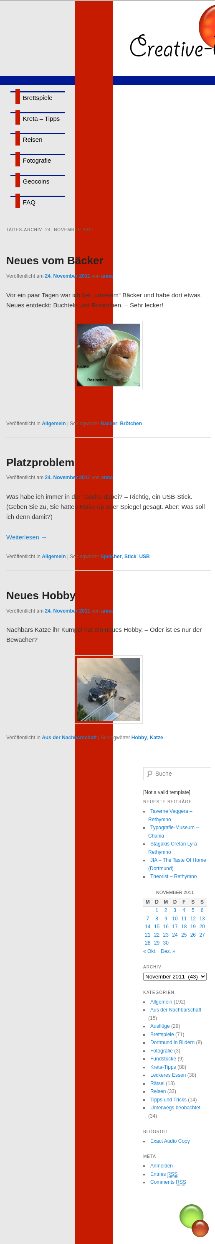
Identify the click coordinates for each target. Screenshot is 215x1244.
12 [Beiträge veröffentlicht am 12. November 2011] (193, 919)
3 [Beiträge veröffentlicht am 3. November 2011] (175, 910)
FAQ (29, 202)
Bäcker (109, 424)
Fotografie (37, 160)
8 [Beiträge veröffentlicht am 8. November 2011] (156, 919)
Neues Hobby (41, 595)
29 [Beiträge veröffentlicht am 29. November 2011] (156, 943)
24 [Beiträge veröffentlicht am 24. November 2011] (174, 935)
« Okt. (150, 951)
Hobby (139, 738)
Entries (163, 1174)
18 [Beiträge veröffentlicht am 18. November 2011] (184, 927)
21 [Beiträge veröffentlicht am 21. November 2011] (147, 935)
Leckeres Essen (168, 1075)
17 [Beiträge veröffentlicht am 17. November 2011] (174, 927)
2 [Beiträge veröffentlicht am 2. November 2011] (165, 910)
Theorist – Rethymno (173, 876)
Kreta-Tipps (163, 1067)
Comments (168, 1182)
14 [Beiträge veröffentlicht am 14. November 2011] (147, 927)
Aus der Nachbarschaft (69, 738)
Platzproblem (40, 462)
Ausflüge (160, 1026)
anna (107, 276)
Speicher (111, 556)
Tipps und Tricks (168, 1100)
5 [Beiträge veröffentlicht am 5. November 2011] (193, 910)
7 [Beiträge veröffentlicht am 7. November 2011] (148, 919)
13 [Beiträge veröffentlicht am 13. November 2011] (202, 919)
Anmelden (161, 1166)
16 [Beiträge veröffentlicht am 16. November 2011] (166, 927)
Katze (156, 738)
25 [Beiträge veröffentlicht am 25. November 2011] (184, 935)
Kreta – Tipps (41, 118)
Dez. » (168, 951)
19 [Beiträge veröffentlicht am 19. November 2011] (193, 927)
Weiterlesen (26, 537)
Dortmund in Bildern (172, 1042)
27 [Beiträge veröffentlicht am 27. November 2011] (202, 935)
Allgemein (54, 424)
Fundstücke (163, 1059)
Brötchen (131, 424)
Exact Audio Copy (170, 1141)
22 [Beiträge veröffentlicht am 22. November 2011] (156, 935)
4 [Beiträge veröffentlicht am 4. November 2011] (183, 910)
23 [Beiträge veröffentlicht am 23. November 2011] (166, 935)
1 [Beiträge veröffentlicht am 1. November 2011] (156, 910)
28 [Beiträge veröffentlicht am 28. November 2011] (147, 943)
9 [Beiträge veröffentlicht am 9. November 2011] (165, 919)
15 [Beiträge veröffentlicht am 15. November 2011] (156, 927)
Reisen (33, 139)
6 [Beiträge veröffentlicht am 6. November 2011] (202, 910)
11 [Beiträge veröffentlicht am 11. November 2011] (184, 919)
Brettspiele (38, 97)
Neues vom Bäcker (55, 260)
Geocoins (36, 181)
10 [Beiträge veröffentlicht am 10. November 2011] (174, 919)
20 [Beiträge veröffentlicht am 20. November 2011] (202, 927)
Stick (130, 556)
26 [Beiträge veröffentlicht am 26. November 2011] (193, 935)
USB (144, 556)
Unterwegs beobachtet (175, 1108)
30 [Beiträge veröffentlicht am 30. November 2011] (166, 943)
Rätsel (157, 1083)
